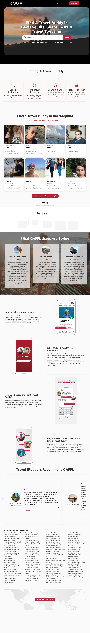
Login (66, 3)
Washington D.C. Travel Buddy (12, 538)
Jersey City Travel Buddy (10, 547)
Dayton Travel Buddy (73, 567)
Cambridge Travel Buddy (53, 551)
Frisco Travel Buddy (73, 560)
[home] (16, 3)
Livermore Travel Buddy (31, 549)
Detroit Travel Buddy (73, 540)
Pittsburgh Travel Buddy (31, 560)
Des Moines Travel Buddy (53, 538)
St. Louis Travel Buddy (31, 558)
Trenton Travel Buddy (10, 551)
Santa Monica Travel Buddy (75, 569)
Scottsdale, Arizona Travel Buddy (55, 577)
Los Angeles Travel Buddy (11, 534)
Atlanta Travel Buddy (9, 544)
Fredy (70, 181)
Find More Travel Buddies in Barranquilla (45, 196)
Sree (28, 147)
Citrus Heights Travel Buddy (53, 547)
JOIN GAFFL (74, 3)
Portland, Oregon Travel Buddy (12, 573)
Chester (8, 181)
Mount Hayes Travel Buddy (32, 564)
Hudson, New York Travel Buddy (12, 533)
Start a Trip (59, 3)
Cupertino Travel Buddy (31, 553)
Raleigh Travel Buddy (52, 553)
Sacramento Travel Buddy (32, 547)
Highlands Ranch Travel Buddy (54, 545)
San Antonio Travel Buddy (32, 540)
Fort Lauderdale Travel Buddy (33, 575)
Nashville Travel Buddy (31, 577)
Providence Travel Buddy (32, 562)
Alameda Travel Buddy (52, 533)
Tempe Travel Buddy (73, 551)
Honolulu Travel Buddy (31, 567)
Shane (49, 147)
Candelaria (51, 181)
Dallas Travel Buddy (9, 558)
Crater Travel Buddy (73, 558)
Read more (27, 510)
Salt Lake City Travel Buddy (53, 544)
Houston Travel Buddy (10, 569)
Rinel (7, 147)
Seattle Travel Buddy (9, 540)
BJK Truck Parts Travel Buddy (75, 555)
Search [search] (67, 37)
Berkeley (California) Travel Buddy (55, 549)
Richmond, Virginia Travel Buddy (55, 564)
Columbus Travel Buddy (31, 533)
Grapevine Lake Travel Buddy (75, 571)
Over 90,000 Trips (59, 42)
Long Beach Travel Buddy (74, 547)
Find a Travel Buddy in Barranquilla (45, 116)
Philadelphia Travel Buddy (32, 542)
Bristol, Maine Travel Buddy (75, 573)
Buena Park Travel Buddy (53, 540)
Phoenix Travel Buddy (10, 564)
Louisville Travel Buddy (74, 553)
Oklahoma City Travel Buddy (75, 577)
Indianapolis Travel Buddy (11, 580)
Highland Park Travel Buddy (32, 569)
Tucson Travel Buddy (73, 536)
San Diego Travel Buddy (10, 571)
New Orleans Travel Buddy (53, 567)
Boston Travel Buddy (9, 562)
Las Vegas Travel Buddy (52, 542)
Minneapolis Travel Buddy (53, 536)
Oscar (70, 147)
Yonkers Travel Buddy (10, 582)
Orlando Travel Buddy (31, 534)
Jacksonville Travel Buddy (32, 555)
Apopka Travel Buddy (52, 578)
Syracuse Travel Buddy (74, 564)
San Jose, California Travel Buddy (13, 542)
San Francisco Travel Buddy (11, 553)
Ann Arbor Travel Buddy (74, 533)
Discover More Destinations (45, 599)
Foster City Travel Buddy (74, 566)
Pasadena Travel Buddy (74, 549)
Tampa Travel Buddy (9, 578)
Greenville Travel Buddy (52, 569)
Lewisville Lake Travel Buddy (54, 566)
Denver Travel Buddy (9, 545)
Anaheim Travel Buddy (31, 580)
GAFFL (30, 120)
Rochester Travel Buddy (74, 542)
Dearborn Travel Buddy (74, 538)
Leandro (29, 181)
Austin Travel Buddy (9, 560)
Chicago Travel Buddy (10, 536)
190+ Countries (37, 42)
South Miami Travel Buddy (32, 551)
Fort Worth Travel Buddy (74, 556)
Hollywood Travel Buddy (31, 578)
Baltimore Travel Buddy (31, 556)
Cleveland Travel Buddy (74, 534)
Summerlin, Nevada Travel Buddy (76, 562)
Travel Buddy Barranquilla (55, 120)
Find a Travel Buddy (39, 120)
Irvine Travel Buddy (30, 566)
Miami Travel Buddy (51, 558)
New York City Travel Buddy (11, 549)
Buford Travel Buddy (51, 534)
